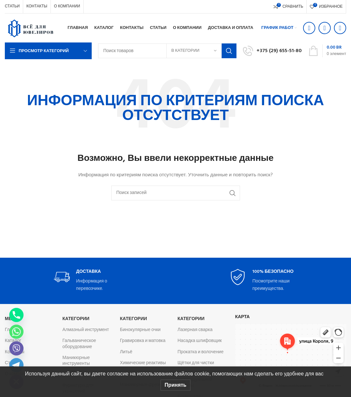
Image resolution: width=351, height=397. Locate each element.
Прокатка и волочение (201, 352)
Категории (75, 319)
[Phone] (16, 315)
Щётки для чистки (196, 363)
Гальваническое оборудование (79, 343)
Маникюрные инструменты (76, 360)
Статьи (12, 363)
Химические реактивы (143, 363)
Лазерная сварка (195, 330)
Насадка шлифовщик (200, 341)
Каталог (13, 341)
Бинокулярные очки (140, 330)
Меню (12, 319)
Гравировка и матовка (142, 341)
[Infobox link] (272, 51)
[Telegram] (16, 365)
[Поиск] (175, 193)
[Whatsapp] (16, 332)
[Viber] (16, 348)
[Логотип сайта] (30, 28)
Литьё (126, 352)
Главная (13, 330)
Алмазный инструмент (85, 330)
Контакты (14, 352)
